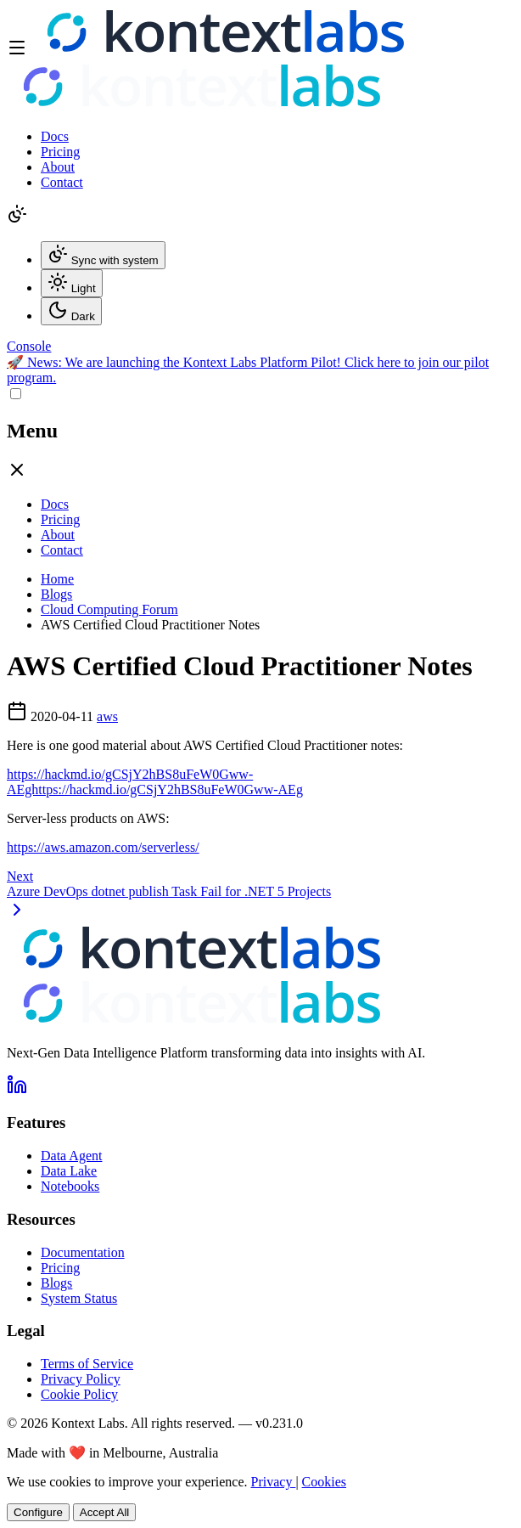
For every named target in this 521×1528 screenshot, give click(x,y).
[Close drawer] (17, 475)
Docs (55, 136)
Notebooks (70, 1186)
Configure (38, 1512)
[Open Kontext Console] (29, 346)
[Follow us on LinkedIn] (17, 1090)
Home (57, 579)
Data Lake (69, 1171)
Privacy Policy (80, 1379)
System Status (79, 1298)
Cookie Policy (79, 1394)
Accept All (105, 1512)
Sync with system (103, 255)
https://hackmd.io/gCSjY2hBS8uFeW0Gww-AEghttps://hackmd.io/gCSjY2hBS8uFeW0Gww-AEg (155, 782)
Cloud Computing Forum (109, 609)
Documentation (83, 1252)
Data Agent (71, 1155)
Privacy (273, 1481)
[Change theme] (17, 219)
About (58, 167)
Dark (71, 311)
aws (107, 716)
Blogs (56, 594)
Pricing (60, 151)
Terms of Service (87, 1363)
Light (72, 283)
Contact (62, 182)
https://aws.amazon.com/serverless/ (103, 847)
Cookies (324, 1481)
